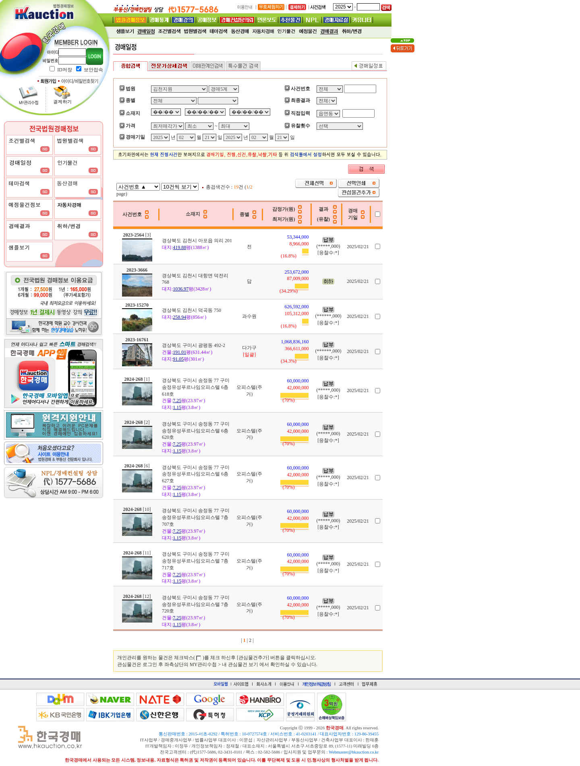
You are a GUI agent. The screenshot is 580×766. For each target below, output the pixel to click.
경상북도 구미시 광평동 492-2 (193, 345)
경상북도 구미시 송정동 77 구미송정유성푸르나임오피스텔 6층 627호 (196, 474)
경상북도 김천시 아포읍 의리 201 (197, 240)
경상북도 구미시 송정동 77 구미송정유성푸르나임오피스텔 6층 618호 (196, 387)
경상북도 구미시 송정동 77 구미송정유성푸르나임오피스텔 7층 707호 (196, 517)
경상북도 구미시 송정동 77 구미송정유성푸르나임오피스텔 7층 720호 (196, 604)
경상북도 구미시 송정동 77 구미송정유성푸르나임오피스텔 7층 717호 (196, 561)
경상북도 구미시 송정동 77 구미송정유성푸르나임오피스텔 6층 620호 (196, 430)
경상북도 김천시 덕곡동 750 (191, 310)
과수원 (249, 316)
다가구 (249, 348)
